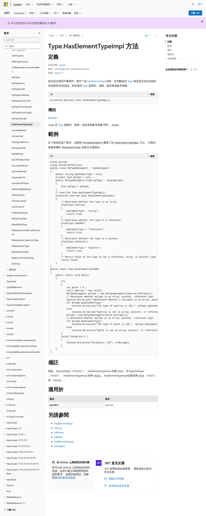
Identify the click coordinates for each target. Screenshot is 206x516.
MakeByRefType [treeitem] (19, 215)
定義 (169, 41)
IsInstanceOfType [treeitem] (20, 174)
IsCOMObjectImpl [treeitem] (20, 150)
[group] (103, 257)
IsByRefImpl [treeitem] (17, 144)
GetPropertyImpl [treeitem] (20, 52)
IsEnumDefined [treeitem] (19, 162)
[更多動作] (155, 35)
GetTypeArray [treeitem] (18, 74)
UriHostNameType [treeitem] (15, 384)
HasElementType (96, 81)
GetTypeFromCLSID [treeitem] (21, 91)
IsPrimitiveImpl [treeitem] (19, 192)
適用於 (170, 54)
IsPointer (59, 432)
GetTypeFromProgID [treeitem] (22, 103)
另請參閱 (171, 58)
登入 (200, 4)
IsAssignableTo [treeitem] (19, 138)
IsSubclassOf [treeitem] (18, 197)
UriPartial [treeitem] (10, 401)
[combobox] (22, 39)
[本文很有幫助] (191, 69)
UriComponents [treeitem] (14, 360)
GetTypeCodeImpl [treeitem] (20, 86)
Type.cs (57, 72)
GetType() (59, 446)
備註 (169, 49)
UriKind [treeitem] (10, 390)
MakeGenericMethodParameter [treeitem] (26, 223)
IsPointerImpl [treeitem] (18, 186)
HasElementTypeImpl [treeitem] (22, 115)
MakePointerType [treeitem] (20, 242)
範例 (169, 45)
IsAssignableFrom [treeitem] (20, 133)
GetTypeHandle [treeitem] (19, 109)
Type (130, 81)
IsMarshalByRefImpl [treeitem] (21, 180)
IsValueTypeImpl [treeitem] (19, 203)
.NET (61, 35)
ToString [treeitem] (16, 254)
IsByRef (58, 437)
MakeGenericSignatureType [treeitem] (25, 231)
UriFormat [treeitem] (11, 372)
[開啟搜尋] (193, 4)
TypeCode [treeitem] (11, 272)
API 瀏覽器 (74, 35)
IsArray (58, 428)
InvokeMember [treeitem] (19, 121)
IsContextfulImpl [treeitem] (20, 156)
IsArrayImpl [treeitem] (17, 127)
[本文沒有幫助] (195, 69)
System (62, 64)
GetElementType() (64, 441)
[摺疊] (39, 33)
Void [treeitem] (8, 482)
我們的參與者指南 (65, 477)
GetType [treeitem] (16, 68)
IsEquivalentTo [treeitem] (19, 168)
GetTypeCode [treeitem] (18, 80)
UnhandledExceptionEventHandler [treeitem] (23, 343)
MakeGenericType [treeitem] (20, 237)
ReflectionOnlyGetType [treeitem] (23, 248)
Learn (51, 35)
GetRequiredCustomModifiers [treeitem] (26, 60)
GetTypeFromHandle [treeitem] (22, 97)
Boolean (52, 117)
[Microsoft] (6, 4)
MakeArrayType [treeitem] (19, 209)
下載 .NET (195, 13)
